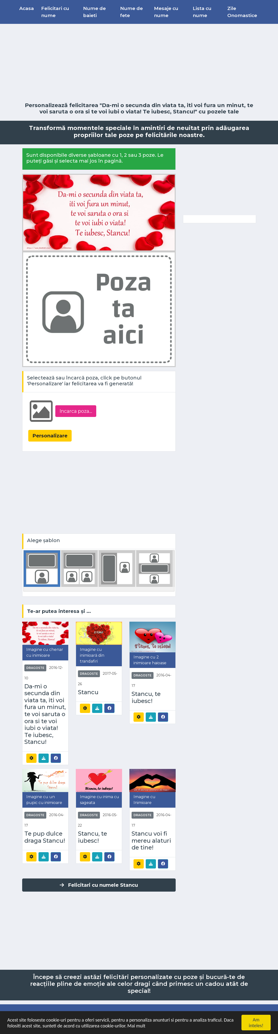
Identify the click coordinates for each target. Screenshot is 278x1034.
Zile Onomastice (242, 11)
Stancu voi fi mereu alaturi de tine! (151, 840)
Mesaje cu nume (166, 11)
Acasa (26, 8)
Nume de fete (131, 11)
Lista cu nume (202, 11)
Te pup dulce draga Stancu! (44, 837)
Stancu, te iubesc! (146, 697)
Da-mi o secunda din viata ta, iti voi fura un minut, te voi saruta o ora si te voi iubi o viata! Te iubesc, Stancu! (45, 714)
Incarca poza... (75, 411)
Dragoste (35, 668)
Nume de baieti (94, 11)
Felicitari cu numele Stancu (99, 885)
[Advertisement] (139, 63)
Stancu (88, 692)
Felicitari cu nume (55, 11)
